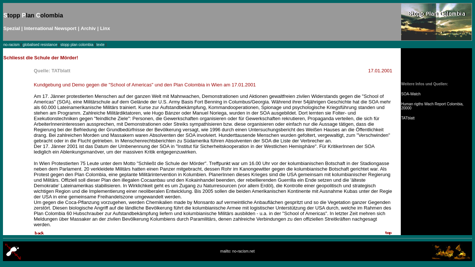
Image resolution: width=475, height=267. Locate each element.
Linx (105, 28)
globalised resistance (40, 45)
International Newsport (50, 28)
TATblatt (408, 118)
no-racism (11, 45)
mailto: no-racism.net (237, 251)
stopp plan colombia (77, 45)
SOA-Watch (410, 94)
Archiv (88, 28)
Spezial (11, 28)
